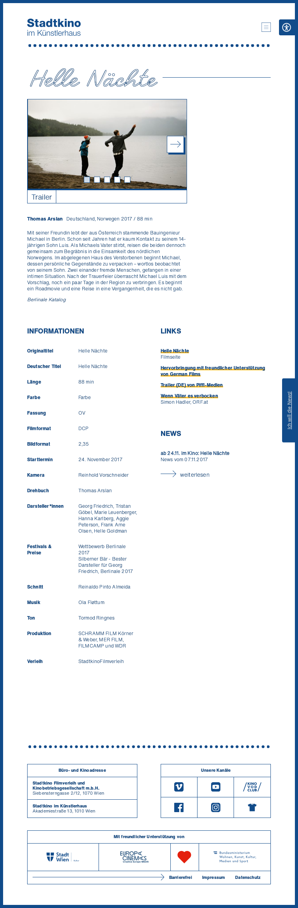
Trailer (41, 197)
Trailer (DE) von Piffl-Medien (192, 385)
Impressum (213, 877)
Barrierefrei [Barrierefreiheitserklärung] (180, 877)
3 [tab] (108, 181)
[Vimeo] (179, 787)
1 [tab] (88, 181)
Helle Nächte (175, 350)
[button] (266, 27)
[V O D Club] (252, 787)
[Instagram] (216, 807)
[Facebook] (179, 807)
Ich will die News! (289, 410)
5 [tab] (128, 181)
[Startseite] (54, 27)
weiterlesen (195, 474)
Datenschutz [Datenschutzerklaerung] (247, 877)
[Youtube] (216, 787)
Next (175, 144)
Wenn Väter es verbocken (189, 395)
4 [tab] (118, 181)
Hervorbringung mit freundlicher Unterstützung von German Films (213, 371)
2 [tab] (98, 181)
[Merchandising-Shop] (252, 807)
